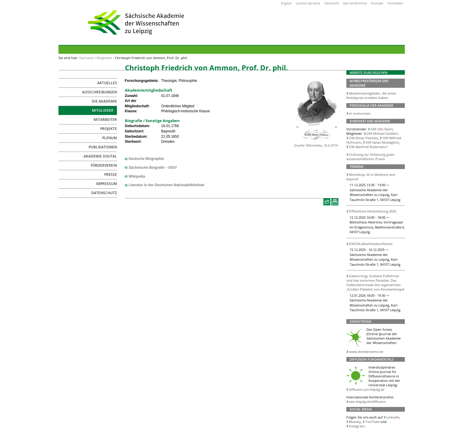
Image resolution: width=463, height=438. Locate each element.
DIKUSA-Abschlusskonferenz (370, 243)
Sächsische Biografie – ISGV (153, 168)
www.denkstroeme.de (366, 351)
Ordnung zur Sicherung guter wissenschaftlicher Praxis (370, 156)
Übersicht (331, 3)
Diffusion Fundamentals (372, 359)
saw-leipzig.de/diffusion (367, 401)
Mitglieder (104, 58)
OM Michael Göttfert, (382, 133)
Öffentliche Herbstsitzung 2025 (372, 211)
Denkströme (360, 321)
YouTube (372, 421)
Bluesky (355, 421)
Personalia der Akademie (371, 105)
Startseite (86, 58)
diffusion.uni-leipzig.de (366, 389)
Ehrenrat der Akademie (370, 121)
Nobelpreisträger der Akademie (369, 83)
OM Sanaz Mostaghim (382, 142)
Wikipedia (137, 176)
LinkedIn (393, 417)
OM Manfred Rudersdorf (368, 147)
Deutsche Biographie (146, 159)
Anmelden (395, 3)
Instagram (357, 426)
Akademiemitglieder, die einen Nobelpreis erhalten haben (371, 95)
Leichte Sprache (308, 3)
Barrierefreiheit (355, 3)
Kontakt (377, 3)
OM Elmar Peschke (363, 138)
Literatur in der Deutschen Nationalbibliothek (167, 185)
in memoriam (360, 113)
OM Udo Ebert (382, 129)
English (286, 3)
